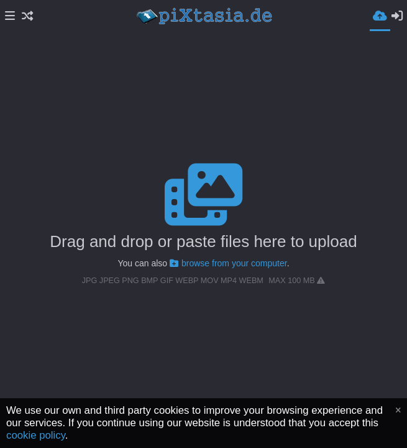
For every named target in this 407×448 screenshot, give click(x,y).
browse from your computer (228, 263)
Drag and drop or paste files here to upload (203, 241)
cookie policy (35, 435)
